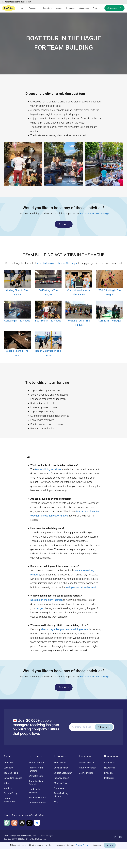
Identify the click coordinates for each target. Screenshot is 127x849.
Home (22, 8)
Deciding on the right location (46, 599)
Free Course (60, 762)
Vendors (8, 788)
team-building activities (48, 469)
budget (40, 608)
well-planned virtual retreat (81, 587)
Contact (96, 8)
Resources (70, 8)
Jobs (6, 783)
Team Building (11, 773)
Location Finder (61, 767)
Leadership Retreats (34, 791)
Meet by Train (60, 783)
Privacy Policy (82, 845)
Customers (84, 8)
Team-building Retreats (36, 782)
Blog (56, 801)
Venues (59, 8)
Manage (97, 845)
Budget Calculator (63, 773)
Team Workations (37, 797)
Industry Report (61, 778)
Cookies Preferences (10, 800)
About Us (8, 762)
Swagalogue (60, 788)
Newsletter (109, 767)
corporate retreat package (94, 213)
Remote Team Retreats (36, 769)
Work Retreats (36, 776)
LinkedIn (108, 773)
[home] (8, 8)
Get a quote (64, 224)
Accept (110, 845)
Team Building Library (61, 795)
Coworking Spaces (13, 778)
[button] (34, 8)
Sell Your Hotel (86, 773)
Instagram (109, 778)
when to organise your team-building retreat (64, 629)
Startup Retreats (37, 762)
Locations (47, 8)
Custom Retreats (37, 802)
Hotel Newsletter (87, 767)
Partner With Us (86, 762)
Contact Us (109, 762)
